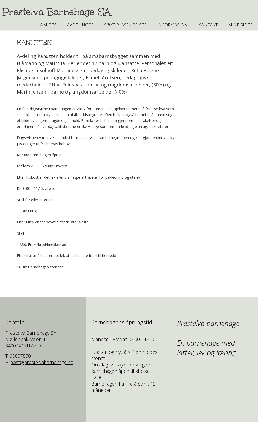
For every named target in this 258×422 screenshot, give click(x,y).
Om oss (48, 25)
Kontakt (208, 25)
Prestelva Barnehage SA (57, 12)
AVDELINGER (80, 25)
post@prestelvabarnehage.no (41, 362)
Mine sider (240, 25)
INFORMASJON (172, 25)
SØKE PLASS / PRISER (125, 25)
